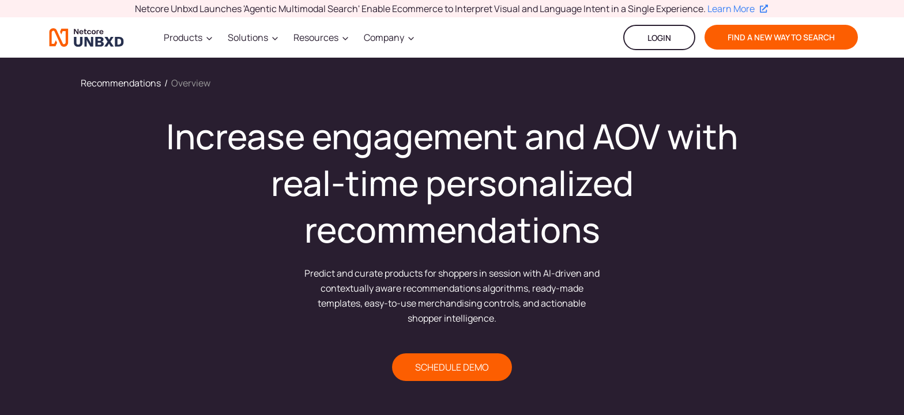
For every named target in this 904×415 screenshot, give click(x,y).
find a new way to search (781, 37)
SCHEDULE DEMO (452, 367)
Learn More (737, 8)
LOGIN (659, 37)
